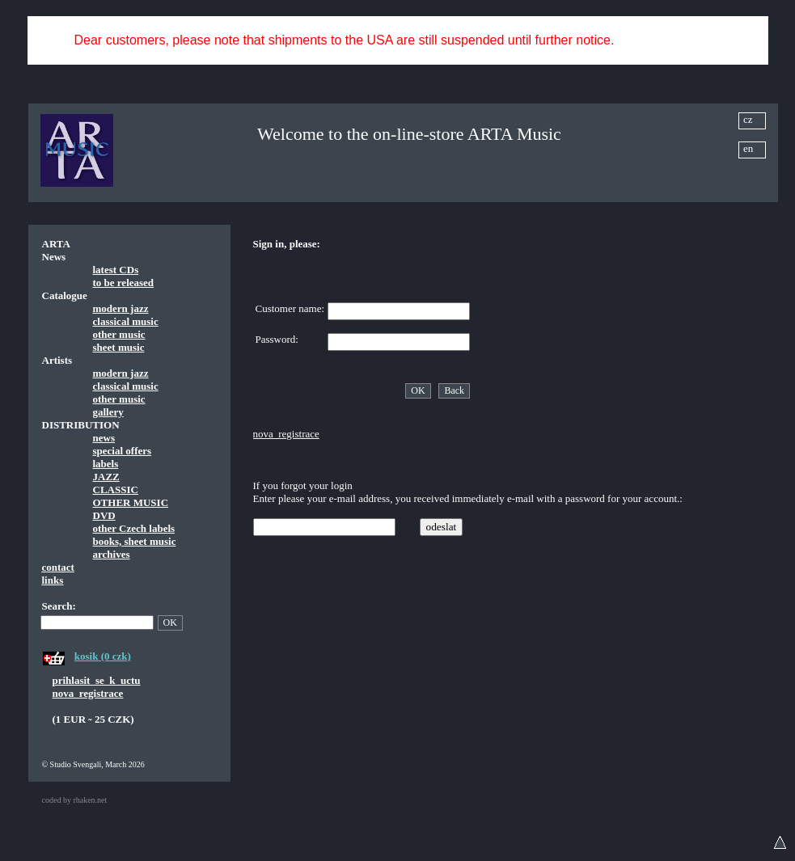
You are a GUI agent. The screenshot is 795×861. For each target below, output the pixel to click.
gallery (108, 412)
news (104, 438)
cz (748, 119)
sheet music (119, 347)
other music (119, 334)
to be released (123, 282)
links (53, 580)
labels (106, 464)
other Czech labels (134, 528)
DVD (104, 515)
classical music (126, 321)
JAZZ (106, 477)
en (748, 148)
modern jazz (121, 308)
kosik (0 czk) (102, 656)
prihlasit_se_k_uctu (97, 680)
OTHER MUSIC (131, 502)
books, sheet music (134, 541)
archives (111, 554)
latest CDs (116, 270)
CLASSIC (115, 489)
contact (58, 567)
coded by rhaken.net (75, 800)
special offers (122, 451)
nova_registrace (88, 693)
